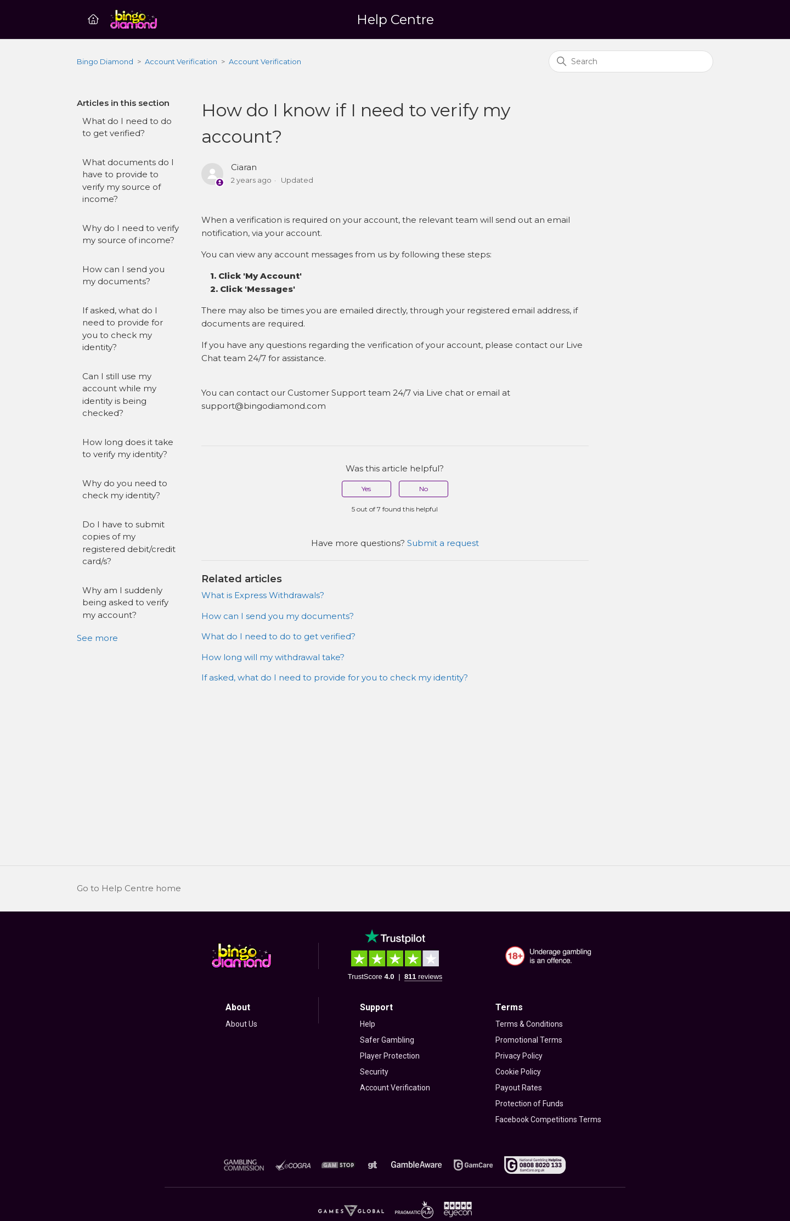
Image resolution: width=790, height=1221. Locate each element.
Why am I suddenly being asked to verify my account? (125, 602)
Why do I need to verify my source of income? (130, 234)
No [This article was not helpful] (423, 489)
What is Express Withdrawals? (262, 595)
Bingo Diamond (105, 61)
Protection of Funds (529, 1103)
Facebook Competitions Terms (548, 1119)
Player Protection (390, 1055)
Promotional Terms (528, 1040)
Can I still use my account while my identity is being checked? (119, 395)
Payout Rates (518, 1087)
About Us (241, 1024)
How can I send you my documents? (123, 275)
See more (97, 638)
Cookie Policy (518, 1071)
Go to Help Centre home (129, 888)
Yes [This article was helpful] (366, 489)
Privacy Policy (519, 1055)
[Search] (631, 61)
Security (374, 1071)
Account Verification (181, 61)
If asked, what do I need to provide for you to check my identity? (122, 329)
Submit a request (443, 543)
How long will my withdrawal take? (273, 657)
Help (367, 1024)
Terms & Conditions (529, 1024)
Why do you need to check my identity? (124, 489)
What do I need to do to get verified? (127, 127)
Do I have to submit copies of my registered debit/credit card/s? (129, 543)
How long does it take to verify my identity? (127, 448)
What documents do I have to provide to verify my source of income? (128, 181)
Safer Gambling (387, 1040)
